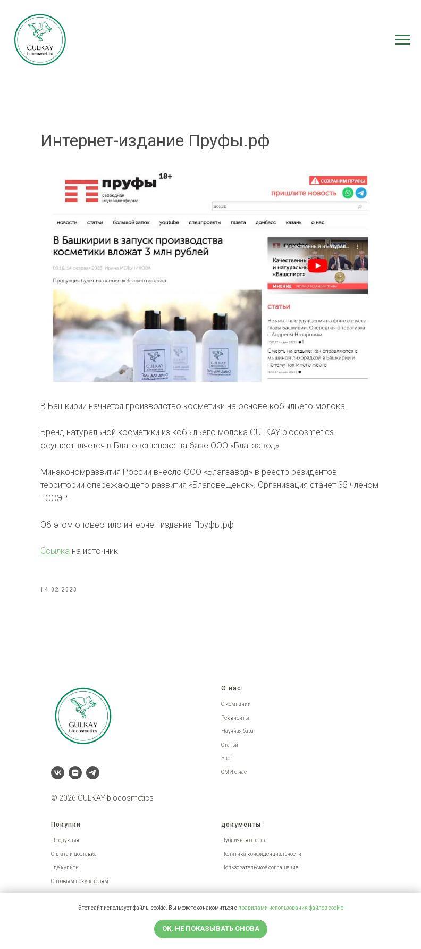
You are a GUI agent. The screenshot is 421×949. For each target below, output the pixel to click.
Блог (227, 758)
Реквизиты (235, 718)
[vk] (57, 772)
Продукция (65, 840)
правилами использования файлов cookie (290, 908)
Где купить (64, 867)
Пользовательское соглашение (259, 867)
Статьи (229, 745)
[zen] (75, 772)
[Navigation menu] (402, 40)
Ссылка (56, 551)
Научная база (237, 731)
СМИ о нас (234, 772)
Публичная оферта (244, 840)
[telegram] (92, 772)
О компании (236, 704)
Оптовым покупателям (79, 881)
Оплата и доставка (74, 854)
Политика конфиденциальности (261, 854)
